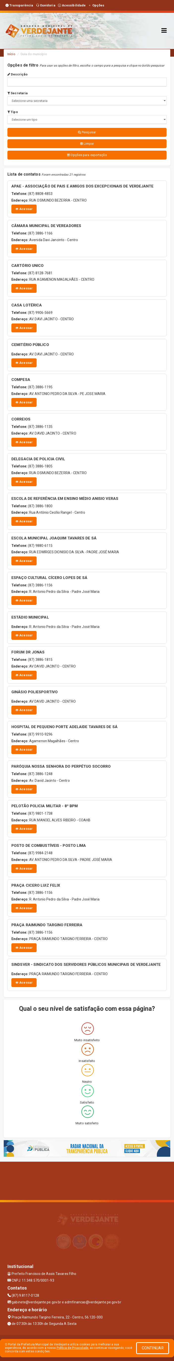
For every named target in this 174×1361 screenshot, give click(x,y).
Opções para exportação (87, 155)
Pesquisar (87, 132)
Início (11, 54)
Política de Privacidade (72, 1348)
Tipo (12, 112)
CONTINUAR (153, 1348)
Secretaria (17, 93)
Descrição (17, 74)
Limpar (87, 143)
